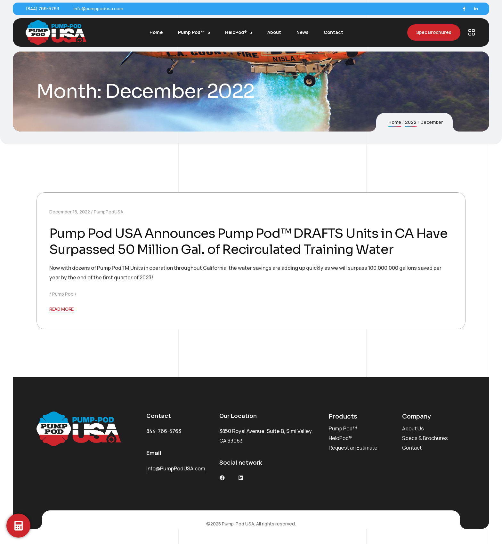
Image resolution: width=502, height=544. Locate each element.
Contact (412, 447)
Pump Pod (63, 294)
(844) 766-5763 (42, 8)
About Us (413, 428)
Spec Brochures (434, 32)
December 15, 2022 (69, 212)
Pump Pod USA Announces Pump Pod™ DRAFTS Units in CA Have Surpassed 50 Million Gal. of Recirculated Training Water (248, 241)
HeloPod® (340, 438)
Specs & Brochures (425, 438)
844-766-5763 (163, 431)
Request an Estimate (353, 447)
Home (394, 122)
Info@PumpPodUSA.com (175, 468)
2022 (411, 122)
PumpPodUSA (108, 212)
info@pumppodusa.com (98, 8)
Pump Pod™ (343, 428)
